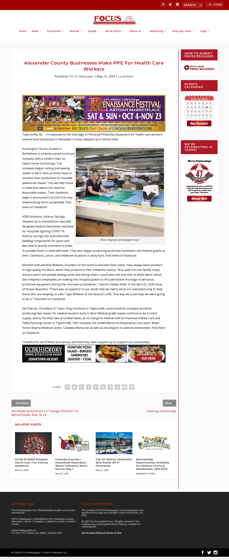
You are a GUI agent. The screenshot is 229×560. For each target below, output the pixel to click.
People (92, 34)
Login (203, 34)
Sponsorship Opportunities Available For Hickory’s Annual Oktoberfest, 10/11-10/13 (152, 467)
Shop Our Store (181, 34)
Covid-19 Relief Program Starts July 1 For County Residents (31, 466)
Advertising (157, 34)
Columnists (54, 34)
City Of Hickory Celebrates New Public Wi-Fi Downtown (114, 466)
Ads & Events (113, 34)
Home (22, 34)
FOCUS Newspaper (81, 80)
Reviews (74, 34)
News (35, 34)
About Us (135, 34)
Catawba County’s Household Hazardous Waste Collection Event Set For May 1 (71, 467)
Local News (125, 80)
